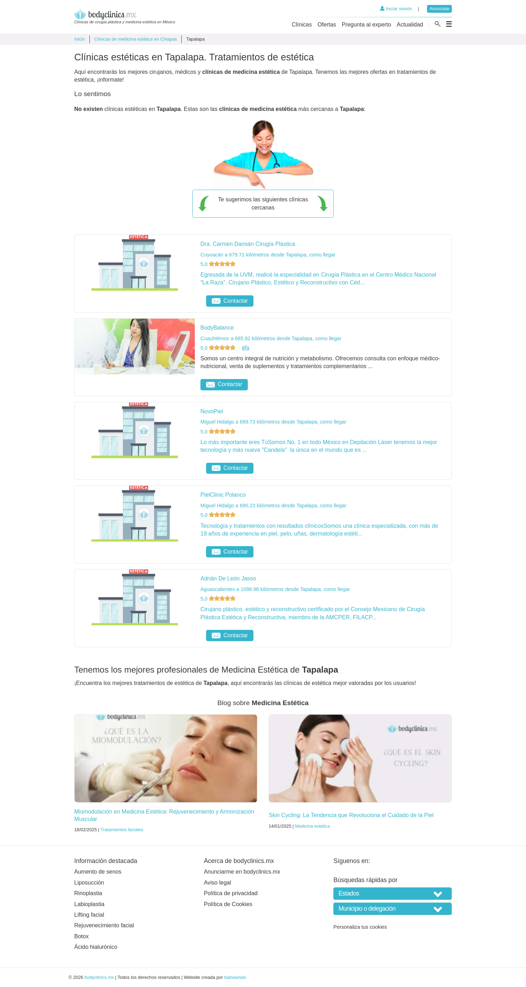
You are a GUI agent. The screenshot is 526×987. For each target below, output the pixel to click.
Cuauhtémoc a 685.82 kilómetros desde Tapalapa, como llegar (270, 338)
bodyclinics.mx (99, 977)
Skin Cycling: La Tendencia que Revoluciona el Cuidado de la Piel (351, 815)
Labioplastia (89, 904)
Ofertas (326, 25)
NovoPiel (211, 411)
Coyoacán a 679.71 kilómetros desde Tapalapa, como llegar (267, 255)
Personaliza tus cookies (360, 927)
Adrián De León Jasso (228, 578)
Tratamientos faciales (121, 829)
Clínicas (302, 25)
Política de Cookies (228, 904)
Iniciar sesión (396, 8)
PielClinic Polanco (223, 495)
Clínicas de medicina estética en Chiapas (135, 39)
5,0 (218, 264)
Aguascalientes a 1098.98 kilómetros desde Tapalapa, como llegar (275, 589)
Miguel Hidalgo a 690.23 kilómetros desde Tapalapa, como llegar (273, 505)
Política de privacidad (231, 893)
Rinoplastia (88, 893)
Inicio (79, 39)
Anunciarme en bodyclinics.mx (242, 872)
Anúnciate (439, 8)
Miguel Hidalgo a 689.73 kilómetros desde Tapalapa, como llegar (273, 422)
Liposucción (89, 883)
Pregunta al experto (366, 25)
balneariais (235, 977)
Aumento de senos (97, 872)
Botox (81, 936)
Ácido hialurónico (95, 947)
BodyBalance (217, 328)
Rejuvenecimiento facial (104, 925)
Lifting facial (89, 915)
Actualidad (410, 25)
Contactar (230, 301)
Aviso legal (217, 883)
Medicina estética (312, 826)
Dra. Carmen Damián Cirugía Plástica (247, 244)
